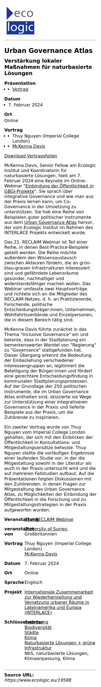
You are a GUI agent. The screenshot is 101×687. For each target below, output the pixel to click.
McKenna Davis (28, 146)
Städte (32, 632)
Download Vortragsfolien (30, 156)
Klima (31, 637)
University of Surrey (46, 528)
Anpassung (36, 622)
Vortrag (20, 89)
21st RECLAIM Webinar (49, 519)
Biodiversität (38, 627)
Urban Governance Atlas (50, 222)
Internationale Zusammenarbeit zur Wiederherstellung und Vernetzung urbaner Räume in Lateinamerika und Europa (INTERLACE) (59, 602)
